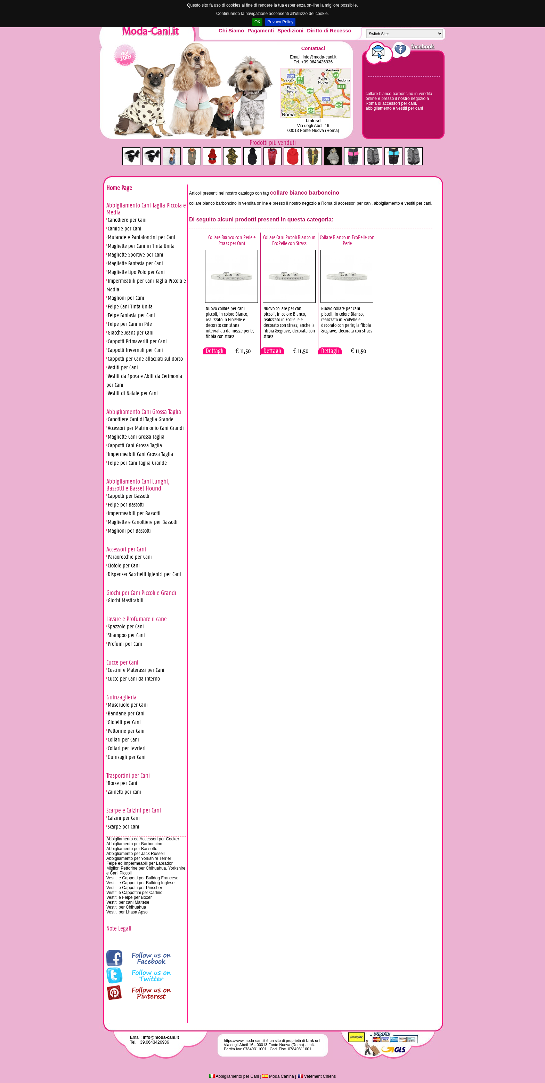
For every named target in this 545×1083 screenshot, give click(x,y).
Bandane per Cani (126, 713)
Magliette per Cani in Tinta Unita (141, 246)
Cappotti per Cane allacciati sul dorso (145, 358)
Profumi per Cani (125, 644)
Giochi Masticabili (126, 600)
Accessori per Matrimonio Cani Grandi (146, 428)
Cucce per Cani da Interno (134, 678)
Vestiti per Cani (123, 367)
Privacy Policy (280, 21)
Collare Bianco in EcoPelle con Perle (347, 240)
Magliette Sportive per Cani (135, 254)
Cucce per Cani (122, 662)
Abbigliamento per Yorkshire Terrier (138, 858)
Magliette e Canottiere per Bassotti (143, 522)
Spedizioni (290, 30)
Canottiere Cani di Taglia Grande (140, 419)
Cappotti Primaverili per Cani (137, 341)
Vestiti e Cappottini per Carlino (134, 892)
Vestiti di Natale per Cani (133, 393)
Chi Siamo (231, 30)
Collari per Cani (123, 739)
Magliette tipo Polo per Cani (136, 272)
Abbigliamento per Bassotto (131, 848)
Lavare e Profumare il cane (136, 618)
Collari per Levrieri (127, 748)
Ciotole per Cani (124, 565)
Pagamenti (260, 30)
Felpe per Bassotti (126, 504)
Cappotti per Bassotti (128, 496)
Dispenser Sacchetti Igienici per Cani (144, 574)
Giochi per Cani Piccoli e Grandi (141, 592)
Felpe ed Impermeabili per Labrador (139, 863)
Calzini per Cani (124, 818)
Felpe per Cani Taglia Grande (137, 463)
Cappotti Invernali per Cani (135, 350)
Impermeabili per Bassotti (134, 513)
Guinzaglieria (121, 697)
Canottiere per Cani (127, 220)
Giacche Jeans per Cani (131, 332)
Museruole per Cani (128, 704)
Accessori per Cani (126, 549)
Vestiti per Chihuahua (126, 907)
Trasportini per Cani (128, 775)
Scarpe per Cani (123, 826)
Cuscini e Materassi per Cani (136, 670)
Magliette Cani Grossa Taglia (136, 436)
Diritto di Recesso (329, 30)
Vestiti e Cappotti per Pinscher (134, 887)
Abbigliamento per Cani (234, 1076)
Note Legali (118, 928)
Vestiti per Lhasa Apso (127, 912)
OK (257, 21)
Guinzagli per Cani (127, 757)
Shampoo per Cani (126, 635)
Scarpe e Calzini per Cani (133, 810)
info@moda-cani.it (319, 57)
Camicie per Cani (124, 228)
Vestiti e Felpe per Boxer (129, 897)
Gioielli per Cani (124, 722)
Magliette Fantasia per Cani (135, 263)
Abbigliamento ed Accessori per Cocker (142, 839)
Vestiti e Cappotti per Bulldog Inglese (140, 882)
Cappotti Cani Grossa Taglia (135, 445)
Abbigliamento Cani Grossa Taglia (143, 411)
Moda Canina (278, 1076)
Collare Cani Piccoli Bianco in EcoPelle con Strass (289, 240)
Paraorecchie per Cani (130, 557)
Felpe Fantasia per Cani (131, 315)
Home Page (119, 188)
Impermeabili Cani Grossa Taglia (140, 454)
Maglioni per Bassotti (129, 530)
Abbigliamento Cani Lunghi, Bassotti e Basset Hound (138, 485)
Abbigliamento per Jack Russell (135, 853)
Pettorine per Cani (126, 731)
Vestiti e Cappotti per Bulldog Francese (142, 878)
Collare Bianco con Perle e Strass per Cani (231, 240)
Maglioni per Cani (126, 298)
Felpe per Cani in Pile (130, 324)
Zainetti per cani (124, 791)
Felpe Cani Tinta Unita (130, 306)
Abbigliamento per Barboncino (134, 843)
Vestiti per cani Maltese (127, 902)
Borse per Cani (122, 783)
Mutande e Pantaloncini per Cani (141, 237)
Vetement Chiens (317, 1076)
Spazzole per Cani (126, 626)
